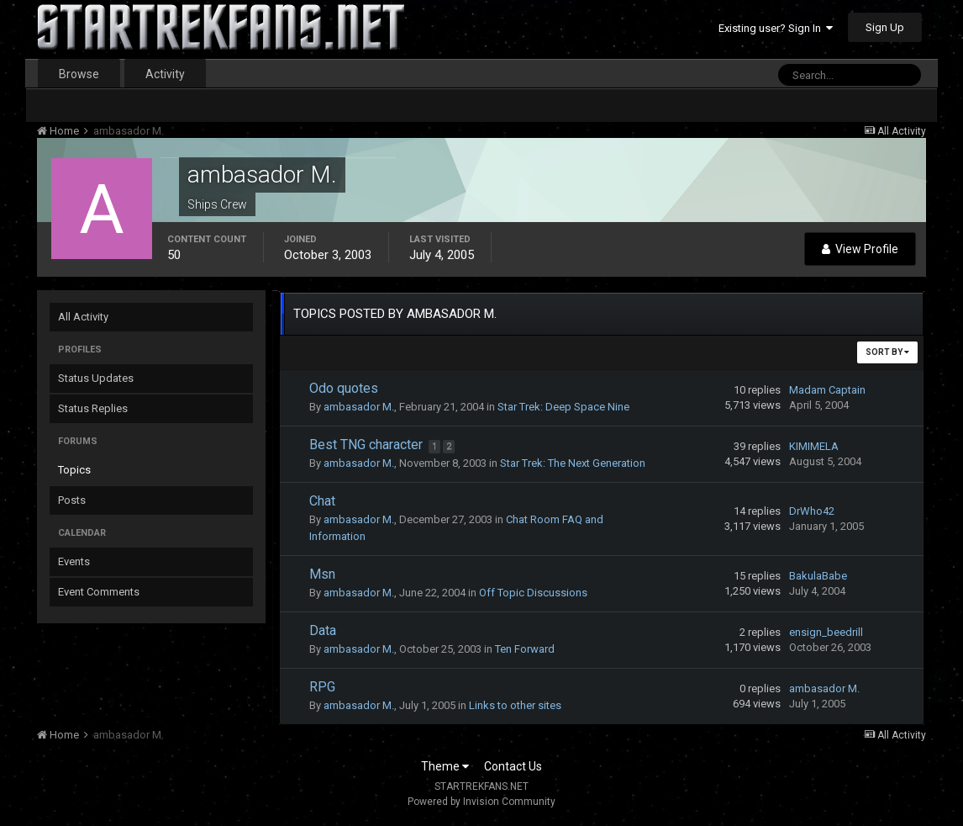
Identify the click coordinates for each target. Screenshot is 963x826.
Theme (445, 766)
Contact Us (513, 766)
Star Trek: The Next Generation (572, 463)
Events (74, 561)
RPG (322, 687)
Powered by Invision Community (481, 801)
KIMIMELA (814, 446)
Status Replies (93, 408)
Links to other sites (515, 705)
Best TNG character (367, 445)
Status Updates (96, 378)
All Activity (83, 316)
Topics (74, 469)
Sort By (887, 352)
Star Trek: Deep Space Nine (563, 406)
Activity (165, 74)
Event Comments (98, 591)
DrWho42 (811, 511)
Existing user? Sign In (775, 28)
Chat (322, 501)
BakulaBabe (818, 575)
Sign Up (885, 27)
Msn (322, 574)
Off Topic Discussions (533, 592)
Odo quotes (343, 388)
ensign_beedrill (826, 632)
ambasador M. (359, 406)
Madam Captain (827, 390)
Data (322, 630)
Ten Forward (525, 649)
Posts (72, 500)
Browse (79, 74)
